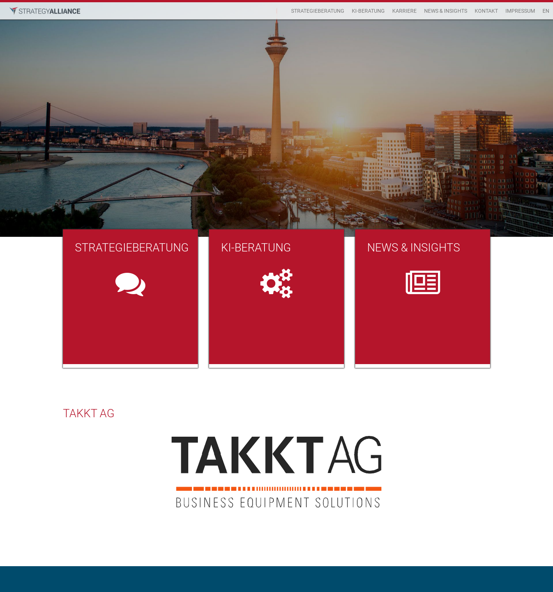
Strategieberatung (317, 11)
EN (546, 11)
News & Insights (445, 11)
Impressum (520, 11)
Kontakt (486, 11)
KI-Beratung (368, 11)
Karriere (404, 11)
